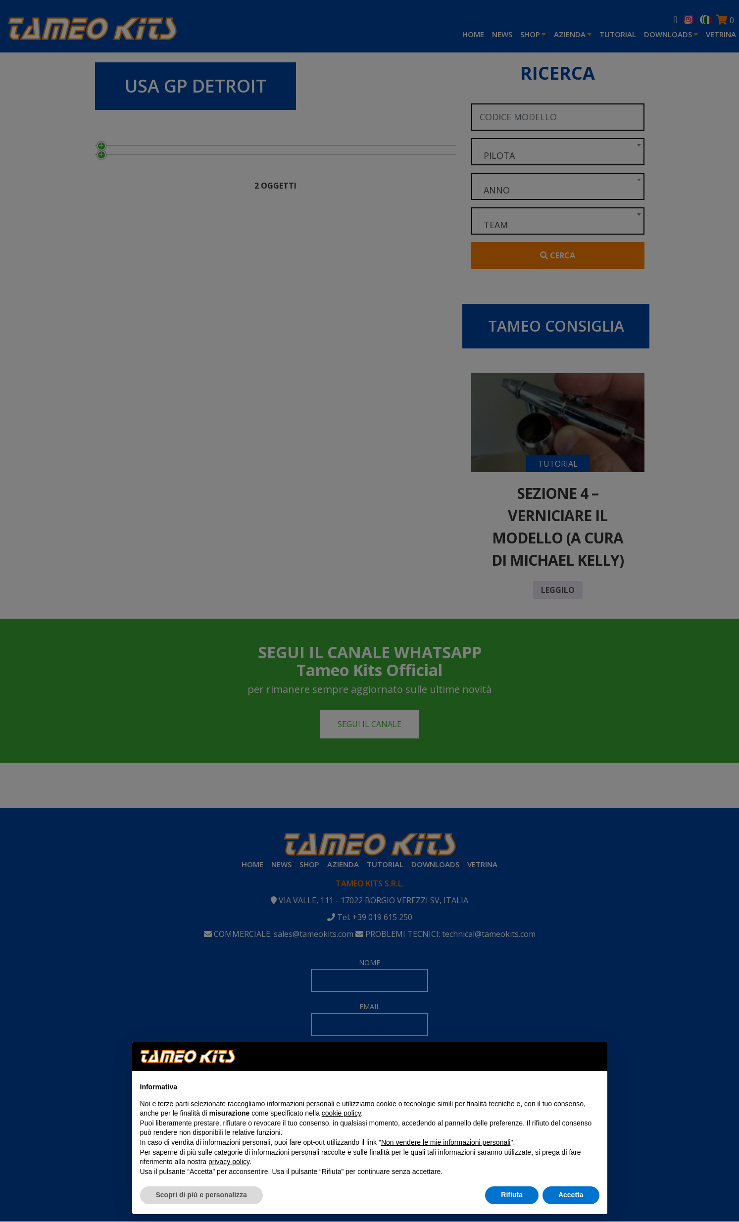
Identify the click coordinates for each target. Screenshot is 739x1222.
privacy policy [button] (228, 1162)
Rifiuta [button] (512, 1195)
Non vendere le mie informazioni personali (445, 1142)
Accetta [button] (571, 1195)
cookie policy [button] (341, 1113)
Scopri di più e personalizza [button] (201, 1195)
